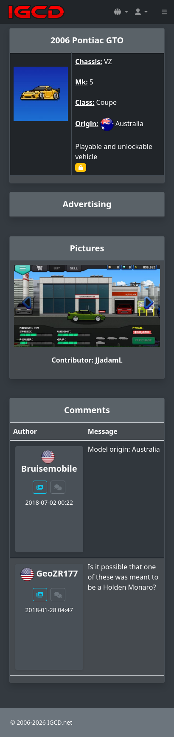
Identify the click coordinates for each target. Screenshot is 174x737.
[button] (121, 11)
